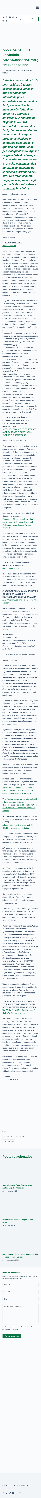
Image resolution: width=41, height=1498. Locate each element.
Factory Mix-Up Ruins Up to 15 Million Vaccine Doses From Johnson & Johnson (20, 808)
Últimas (5, 73)
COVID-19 (8, 1136)
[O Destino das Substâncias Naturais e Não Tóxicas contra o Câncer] (21, 1240)
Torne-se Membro (31, 19)
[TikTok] (13, 17)
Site (5, 1299)
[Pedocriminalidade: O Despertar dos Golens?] (21, 1206)
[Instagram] (6, 20)
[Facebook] (3, 20)
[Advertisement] (20, 1104)
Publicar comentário (12, 1336)
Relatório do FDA (9, 246)
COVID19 (20, 1136)
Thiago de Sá (9, 1141)
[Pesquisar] (21, 19)
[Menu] (37, 7)
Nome (7, 1284)
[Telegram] (3, 17)
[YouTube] (10, 17)
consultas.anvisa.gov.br (12, 568)
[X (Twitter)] (6, 17)
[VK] (16, 17)
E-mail (7, 1292)
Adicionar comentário (12, 1306)
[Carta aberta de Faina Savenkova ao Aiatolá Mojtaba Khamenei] (21, 1171)
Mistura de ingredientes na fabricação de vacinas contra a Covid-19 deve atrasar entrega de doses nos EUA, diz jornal (18, 790)
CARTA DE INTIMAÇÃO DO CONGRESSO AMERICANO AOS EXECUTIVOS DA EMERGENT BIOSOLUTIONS (19, 432)
